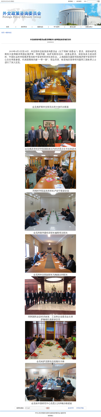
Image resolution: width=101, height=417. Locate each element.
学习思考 (56, 27)
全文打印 (71, 408)
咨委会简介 (89, 27)
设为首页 (79, 1)
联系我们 (70, 1)
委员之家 (73, 27)
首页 (7, 27)
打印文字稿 (80, 408)
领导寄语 (24, 27)
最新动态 (40, 27)
